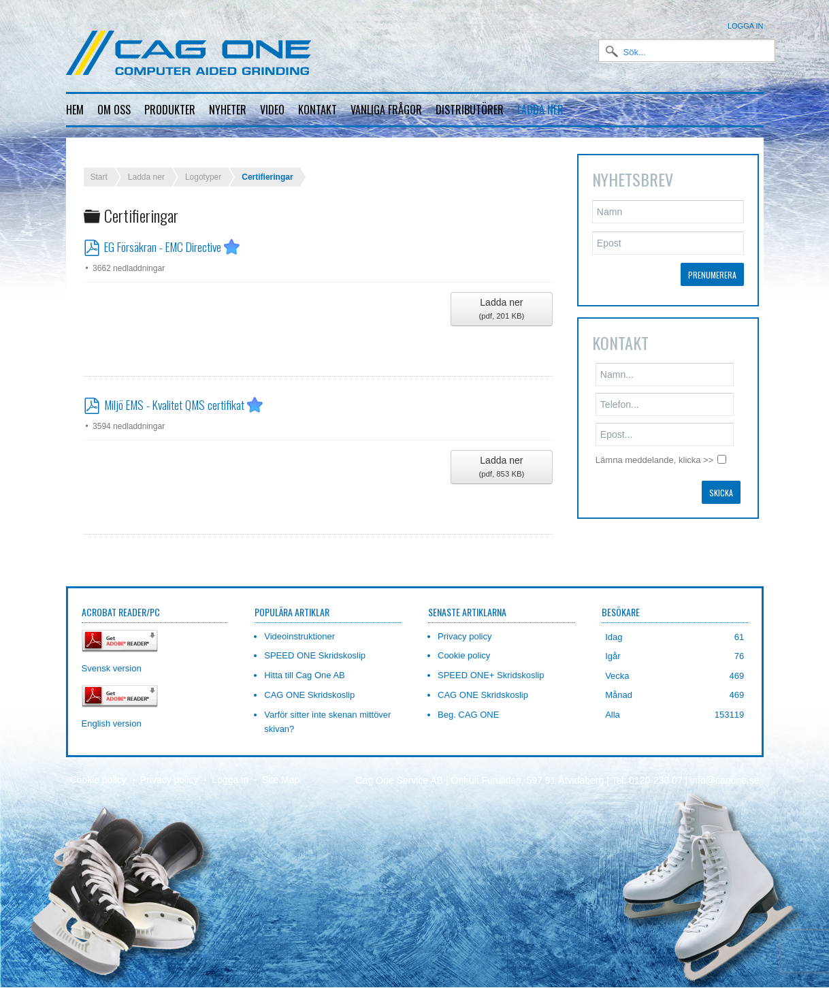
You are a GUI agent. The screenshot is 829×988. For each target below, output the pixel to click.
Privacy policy (169, 769)
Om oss (114, 109)
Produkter (169, 109)
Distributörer (470, 109)
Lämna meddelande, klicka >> (654, 449)
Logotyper (203, 166)
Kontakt (317, 109)
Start (99, 166)
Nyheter (227, 109)
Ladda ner (540, 109)
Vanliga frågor (386, 109)
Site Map (280, 769)
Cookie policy (98, 769)
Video (272, 109)
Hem (75, 109)
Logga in (746, 26)
